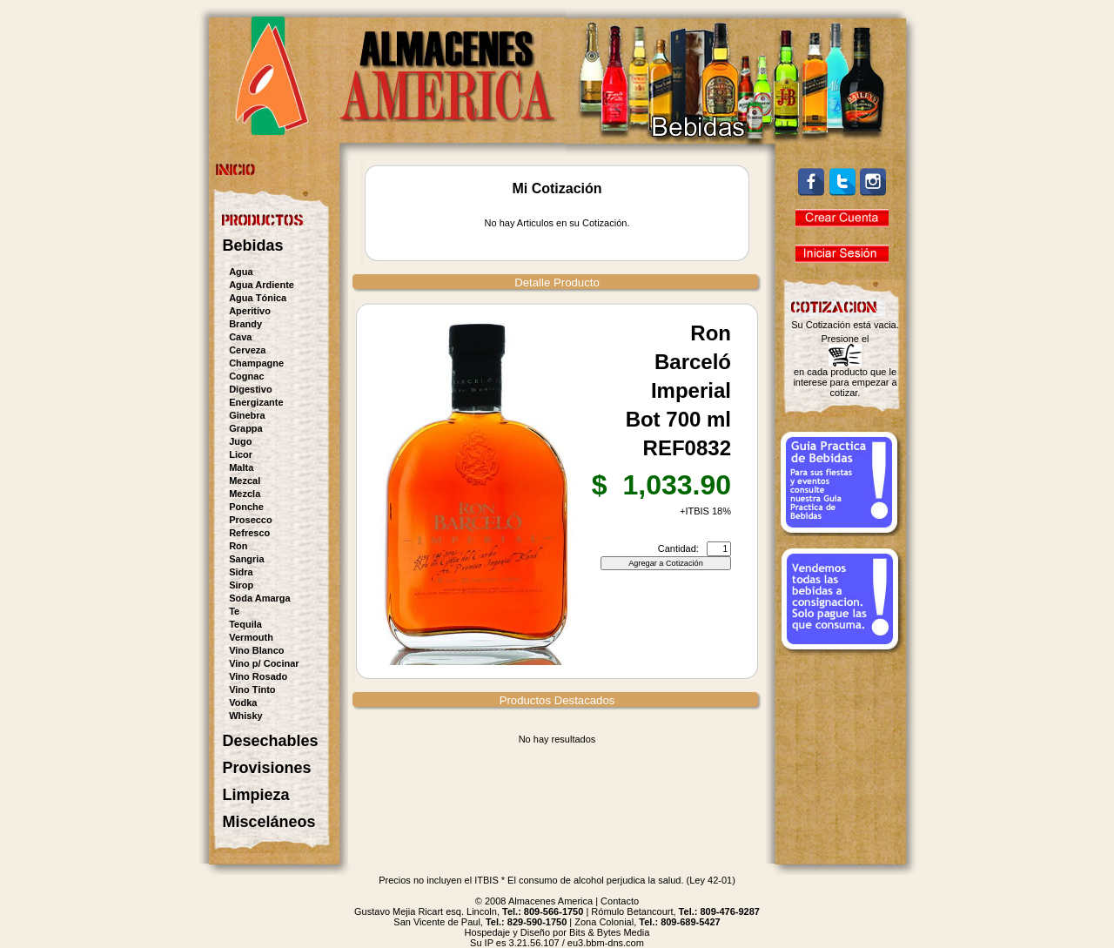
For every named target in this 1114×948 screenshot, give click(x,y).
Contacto (620, 901)
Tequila (245, 624)
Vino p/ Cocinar (264, 663)
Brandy (245, 324)
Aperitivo (250, 311)
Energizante (256, 402)
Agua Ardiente (261, 284)
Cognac (246, 376)
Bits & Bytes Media (609, 932)
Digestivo (250, 389)
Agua (241, 271)
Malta (241, 467)
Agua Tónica (257, 297)
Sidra (241, 572)
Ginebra (247, 415)
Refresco (249, 533)
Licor (240, 454)
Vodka (243, 702)
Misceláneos (269, 821)
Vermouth (251, 637)
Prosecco (250, 519)
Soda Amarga (260, 598)
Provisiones (267, 768)
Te (234, 611)
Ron (238, 546)
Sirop (241, 585)
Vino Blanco (256, 650)
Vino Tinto (252, 689)
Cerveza (247, 350)
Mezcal (244, 480)
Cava (240, 337)
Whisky (246, 715)
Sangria (246, 559)
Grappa (246, 428)
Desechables (271, 741)
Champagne (256, 363)
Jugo (240, 441)
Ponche (246, 506)
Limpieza (256, 794)
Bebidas (253, 245)
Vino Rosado (258, 676)
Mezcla (244, 493)
